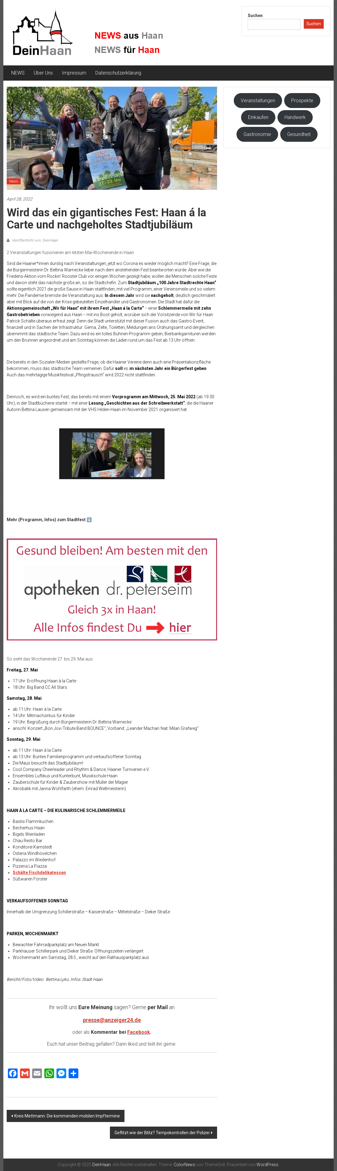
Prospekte (302, 100)
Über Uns (43, 73)
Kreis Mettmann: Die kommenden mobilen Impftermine (67, 1115)
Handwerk (295, 117)
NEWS (18, 73)
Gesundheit (299, 134)
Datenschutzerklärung (118, 73)
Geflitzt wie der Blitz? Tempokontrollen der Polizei (161, 1132)
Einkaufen (258, 117)
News (13, 181)
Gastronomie (257, 134)
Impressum (74, 73)
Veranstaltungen (258, 100)
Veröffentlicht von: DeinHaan (34, 240)
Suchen (255, 15)
